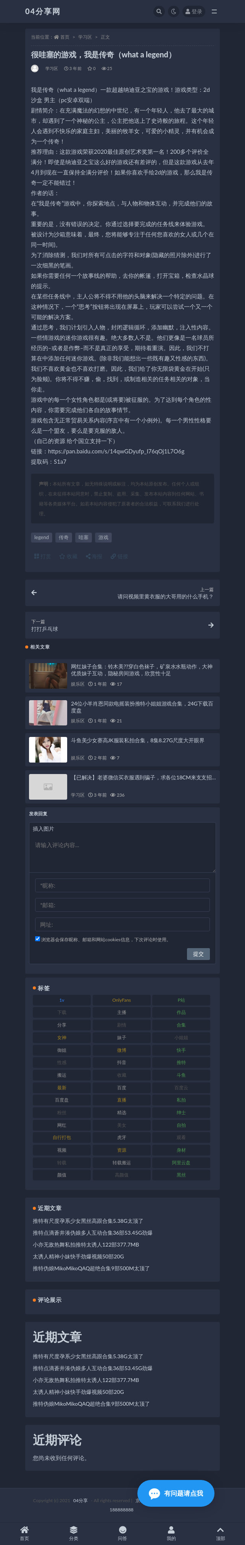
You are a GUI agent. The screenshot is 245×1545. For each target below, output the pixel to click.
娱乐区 (77, 684)
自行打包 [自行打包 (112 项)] (62, 1137)
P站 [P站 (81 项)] (181, 1000)
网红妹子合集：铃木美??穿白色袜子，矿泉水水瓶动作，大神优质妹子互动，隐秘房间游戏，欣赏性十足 (142, 669)
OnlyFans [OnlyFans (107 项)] (121, 1000)
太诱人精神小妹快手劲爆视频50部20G (78, 1256)
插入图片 (43, 828)
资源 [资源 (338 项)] (121, 1150)
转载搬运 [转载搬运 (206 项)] (122, 1162)
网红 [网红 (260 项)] (61, 1125)
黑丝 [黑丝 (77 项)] (181, 1175)
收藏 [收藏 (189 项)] (121, 1075)
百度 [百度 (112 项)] (121, 1087)
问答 (122, 1533)
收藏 (68, 556)
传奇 (64, 537)
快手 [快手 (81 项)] (181, 1050)
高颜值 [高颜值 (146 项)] (122, 1175)
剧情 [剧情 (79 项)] (121, 1025)
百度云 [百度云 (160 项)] (181, 1087)
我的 (171, 1533)
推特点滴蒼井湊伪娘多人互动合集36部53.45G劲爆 (93, 1232)
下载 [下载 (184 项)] (61, 1012)
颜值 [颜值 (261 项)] (61, 1175)
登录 (193, 11)
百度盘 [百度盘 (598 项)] (62, 1100)
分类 (73, 1533)
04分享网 (43, 11)
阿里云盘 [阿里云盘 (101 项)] (181, 1162)
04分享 (80, 1500)
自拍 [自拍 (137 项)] (181, 1125)
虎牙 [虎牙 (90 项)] (121, 1137)
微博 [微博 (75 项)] (121, 1050)
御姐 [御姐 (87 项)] (61, 1050)
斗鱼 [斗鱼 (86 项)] (181, 1075)
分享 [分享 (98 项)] (61, 1025)
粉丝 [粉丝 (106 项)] (61, 1112)
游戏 (103, 537)
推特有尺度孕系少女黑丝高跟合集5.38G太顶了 (88, 1220)
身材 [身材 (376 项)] (181, 1150)
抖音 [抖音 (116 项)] (121, 1062)
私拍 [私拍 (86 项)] (181, 1100)
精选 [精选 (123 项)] (121, 1112)
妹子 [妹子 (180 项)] (121, 1037)
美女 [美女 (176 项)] (121, 1125)
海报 (94, 556)
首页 (64, 37)
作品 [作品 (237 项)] (181, 1012)
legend (41, 537)
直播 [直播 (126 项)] (121, 1100)
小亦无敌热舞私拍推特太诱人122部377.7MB (86, 1244)
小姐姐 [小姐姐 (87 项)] (181, 1037)
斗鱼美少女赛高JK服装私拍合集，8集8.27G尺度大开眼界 (138, 740)
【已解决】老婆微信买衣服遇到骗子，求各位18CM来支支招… (143, 777)
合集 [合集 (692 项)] (181, 1025)
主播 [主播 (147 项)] (121, 1012)
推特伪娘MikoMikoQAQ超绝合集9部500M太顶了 (91, 1268)
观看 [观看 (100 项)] (181, 1137)
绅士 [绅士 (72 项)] (181, 1112)
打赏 (42, 556)
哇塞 (84, 537)
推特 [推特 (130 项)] (181, 1062)
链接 (119, 556)
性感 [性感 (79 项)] (61, 1062)
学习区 (85, 37)
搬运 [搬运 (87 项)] (61, 1075)
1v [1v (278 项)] (61, 1000)
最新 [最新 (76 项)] (61, 1087)
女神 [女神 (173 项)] (61, 1037)
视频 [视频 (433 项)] (61, 1150)
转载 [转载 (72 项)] (61, 1162)
